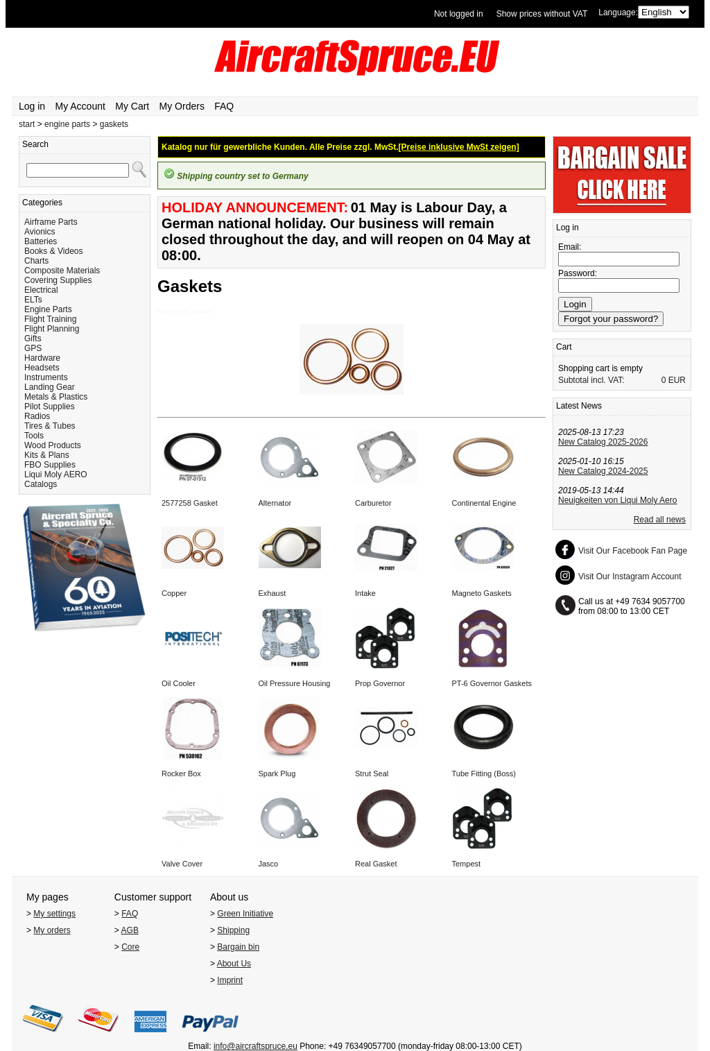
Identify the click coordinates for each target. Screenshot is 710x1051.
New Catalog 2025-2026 (603, 442)
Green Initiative (245, 913)
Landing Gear (49, 387)
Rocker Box (181, 773)
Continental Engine (484, 503)
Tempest (466, 864)
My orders (51, 930)
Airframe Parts (51, 222)
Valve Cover (182, 864)
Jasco (269, 864)
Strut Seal (371, 773)
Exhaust (272, 593)
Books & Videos (53, 251)
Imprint (230, 980)
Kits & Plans (46, 455)
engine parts (67, 124)
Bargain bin (238, 947)
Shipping (233, 930)
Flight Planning (51, 329)
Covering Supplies (58, 280)
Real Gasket (376, 864)
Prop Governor (380, 683)
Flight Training (50, 319)
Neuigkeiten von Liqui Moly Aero (617, 500)
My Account (80, 106)
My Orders (182, 106)
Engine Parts (48, 309)
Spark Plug (277, 773)
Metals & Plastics (55, 397)
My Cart (132, 106)
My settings (54, 913)
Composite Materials (62, 270)
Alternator (275, 503)
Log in (32, 106)
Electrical (41, 290)
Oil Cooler (179, 683)
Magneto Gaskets (482, 593)
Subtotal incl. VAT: (591, 380)
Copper (174, 593)
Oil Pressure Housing (295, 683)
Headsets (42, 368)
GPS (33, 348)
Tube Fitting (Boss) (484, 773)
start (27, 124)
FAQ (224, 106)
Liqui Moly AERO (55, 474)
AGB (130, 930)
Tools (34, 436)
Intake (365, 593)
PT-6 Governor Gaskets (492, 683)
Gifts (33, 338)
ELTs (33, 300)
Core (130, 947)
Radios (37, 416)
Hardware (42, 358)
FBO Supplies (50, 465)
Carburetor (373, 503)
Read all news (660, 519)
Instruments (46, 377)
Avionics (39, 232)
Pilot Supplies (49, 406)
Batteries (40, 241)
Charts (36, 261)
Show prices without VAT (542, 14)
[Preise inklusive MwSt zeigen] (459, 147)
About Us (234, 963)
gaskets (114, 124)
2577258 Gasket (190, 503)
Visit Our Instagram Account (630, 576)
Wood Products (52, 445)
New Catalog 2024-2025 (603, 471)
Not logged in (458, 14)
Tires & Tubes (50, 426)
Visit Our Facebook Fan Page (632, 551)
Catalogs (40, 484)
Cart (564, 347)
